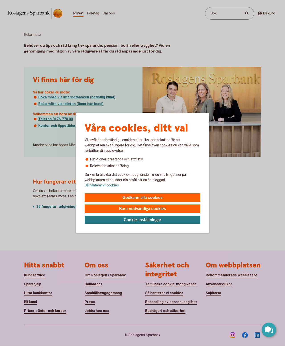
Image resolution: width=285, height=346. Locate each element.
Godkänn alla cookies (142, 197)
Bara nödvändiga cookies (142, 209)
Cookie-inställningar (142, 220)
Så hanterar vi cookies (102, 185)
